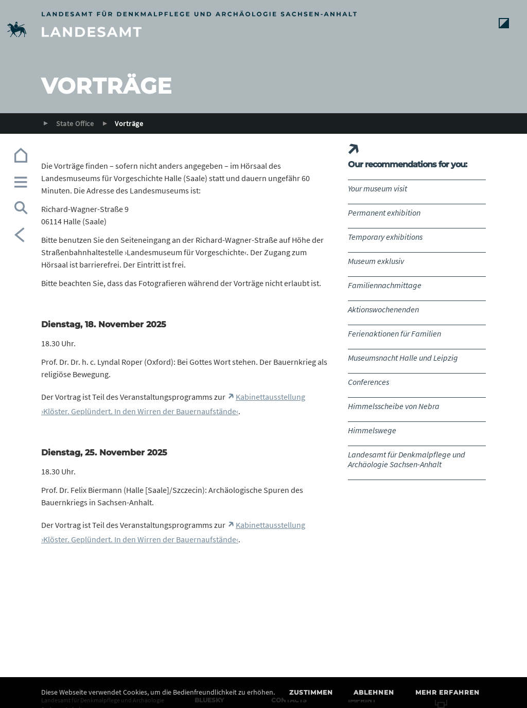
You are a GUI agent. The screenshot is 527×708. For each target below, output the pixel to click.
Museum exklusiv (376, 261)
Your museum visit (377, 188)
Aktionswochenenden (383, 309)
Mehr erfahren (447, 692)
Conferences (368, 382)
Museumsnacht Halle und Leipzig (403, 357)
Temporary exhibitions (385, 237)
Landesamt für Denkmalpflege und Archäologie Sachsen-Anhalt (406, 459)
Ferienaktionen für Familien (394, 333)
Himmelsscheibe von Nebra (394, 406)
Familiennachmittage (384, 285)
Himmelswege (372, 430)
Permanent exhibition (384, 212)
